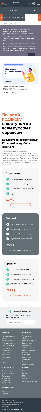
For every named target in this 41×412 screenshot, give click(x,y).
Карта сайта (5, 406)
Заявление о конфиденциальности (13, 402)
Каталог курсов (7, 340)
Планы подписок (8, 346)
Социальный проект (29, 381)
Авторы (25, 379)
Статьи (4, 360)
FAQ (23, 376)
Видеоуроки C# (27, 343)
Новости (5, 394)
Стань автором (7, 371)
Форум (4, 362)
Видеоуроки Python (29, 340)
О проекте (26, 371)
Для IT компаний (8, 373)
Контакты (25, 373)
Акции (4, 391)
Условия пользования (9, 400)
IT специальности (8, 343)
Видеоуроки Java (28, 350)
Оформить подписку (20, 205)
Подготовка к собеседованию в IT (13, 87)
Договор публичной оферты (11, 404)
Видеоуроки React (28, 364)
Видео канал (6, 357)
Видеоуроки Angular (29, 362)
